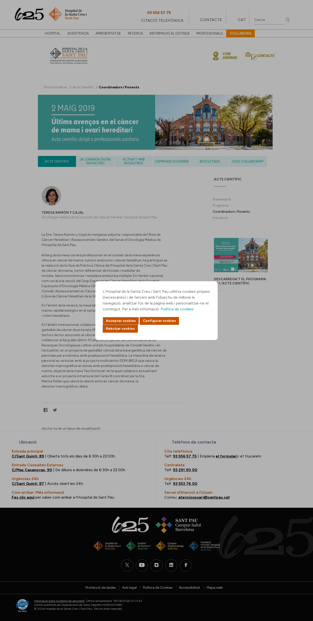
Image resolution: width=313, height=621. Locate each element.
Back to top (301, 590)
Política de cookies (177, 309)
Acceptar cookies (121, 321)
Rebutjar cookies (120, 329)
